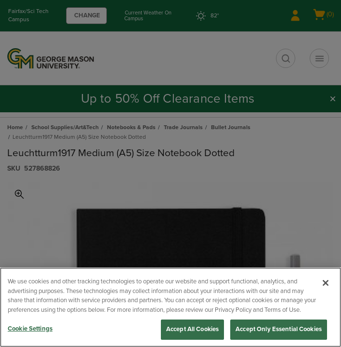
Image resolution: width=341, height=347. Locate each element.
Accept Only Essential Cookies (279, 329)
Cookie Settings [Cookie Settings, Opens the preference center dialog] (30, 329)
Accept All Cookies (192, 329)
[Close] (325, 283)
